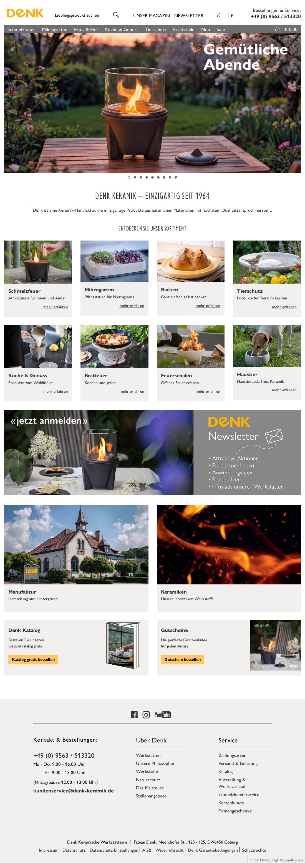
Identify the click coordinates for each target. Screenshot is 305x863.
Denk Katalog (24, 630)
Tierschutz (156, 29)
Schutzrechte (254, 850)
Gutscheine (174, 630)
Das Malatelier (150, 787)
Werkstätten (148, 755)
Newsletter (188, 15)
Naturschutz (148, 779)
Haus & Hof (86, 29)
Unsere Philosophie (155, 763)
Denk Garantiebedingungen (213, 850)
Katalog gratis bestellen (33, 659)
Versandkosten (291, 859)
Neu (205, 29)
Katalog (225, 771)
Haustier (247, 374)
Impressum (48, 850)
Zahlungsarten (232, 755)
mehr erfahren (55, 306)
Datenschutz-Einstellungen (114, 850)
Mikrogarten (54, 29)
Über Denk (151, 739)
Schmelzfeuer (21, 29)
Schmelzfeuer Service (238, 794)
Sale (221, 29)
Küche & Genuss (121, 29)
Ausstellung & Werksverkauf (231, 782)
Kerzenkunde (231, 802)
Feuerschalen (176, 375)
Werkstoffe (147, 771)
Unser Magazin (151, 15)
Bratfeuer (96, 375)
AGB (146, 850)
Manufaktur (22, 592)
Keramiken (174, 592)
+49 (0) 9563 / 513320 (63, 755)
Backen (169, 290)
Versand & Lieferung (238, 763)
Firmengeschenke (235, 810)
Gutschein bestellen (183, 659)
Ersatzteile (184, 29)
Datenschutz (73, 850)
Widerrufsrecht (169, 850)
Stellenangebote (151, 795)
